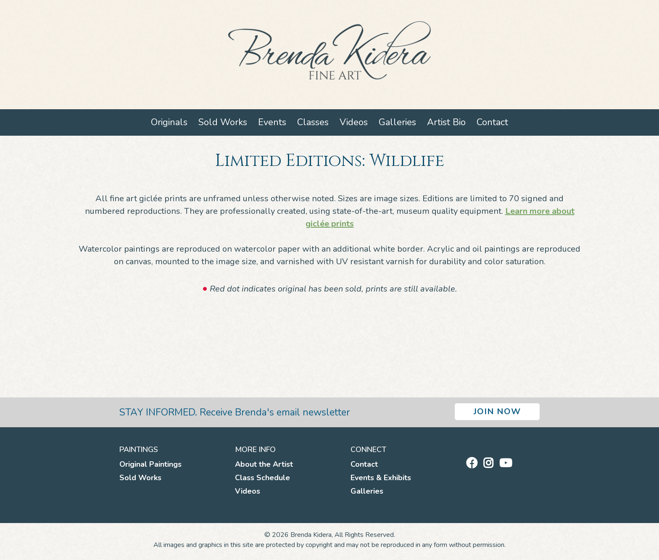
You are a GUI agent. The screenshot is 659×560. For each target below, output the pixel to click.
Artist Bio (446, 122)
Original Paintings (150, 464)
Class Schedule (262, 478)
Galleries (397, 122)
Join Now (497, 411)
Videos (354, 122)
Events (272, 122)
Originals (169, 122)
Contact (492, 122)
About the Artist (264, 464)
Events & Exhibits (381, 478)
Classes (313, 122)
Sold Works (222, 122)
